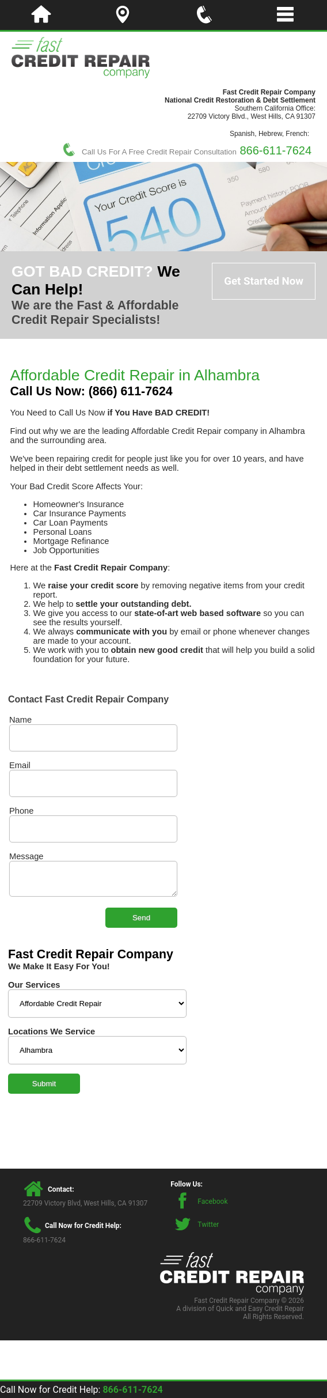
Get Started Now (263, 281)
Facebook (212, 1201)
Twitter (208, 1225)
